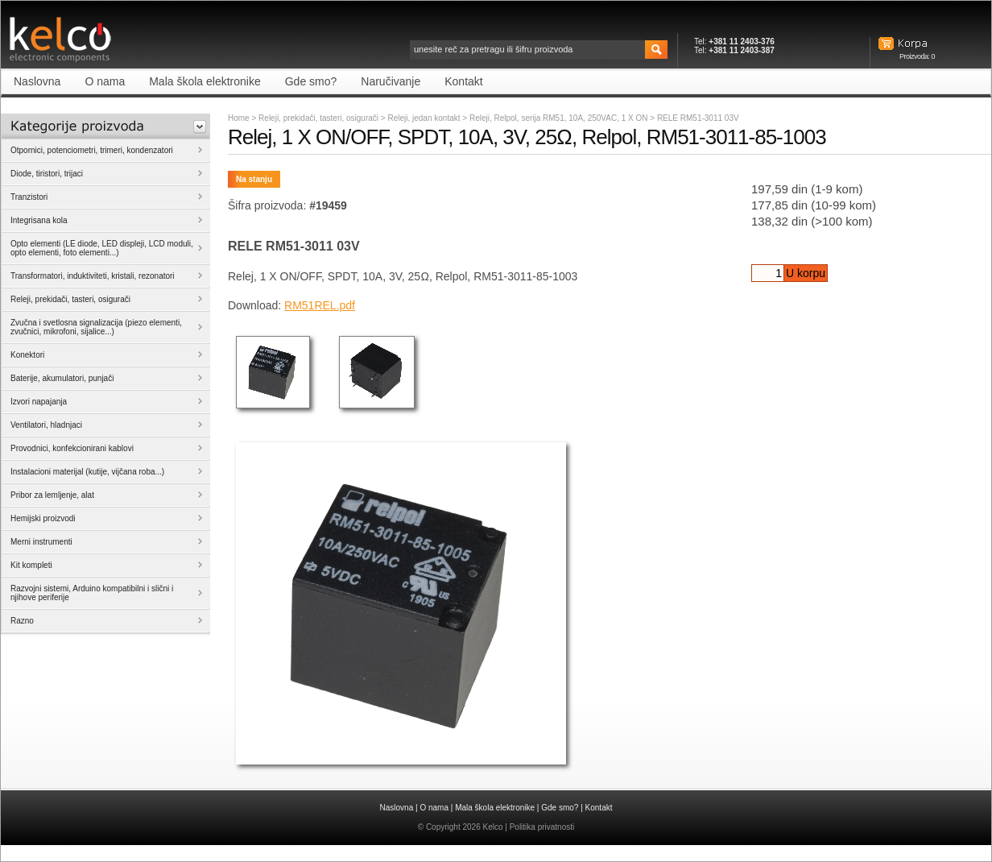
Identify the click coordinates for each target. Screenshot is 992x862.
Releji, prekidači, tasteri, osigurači (318, 118)
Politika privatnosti (542, 827)
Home (239, 118)
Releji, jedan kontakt (424, 118)
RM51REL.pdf (319, 305)
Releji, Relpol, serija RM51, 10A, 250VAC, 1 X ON (559, 118)
